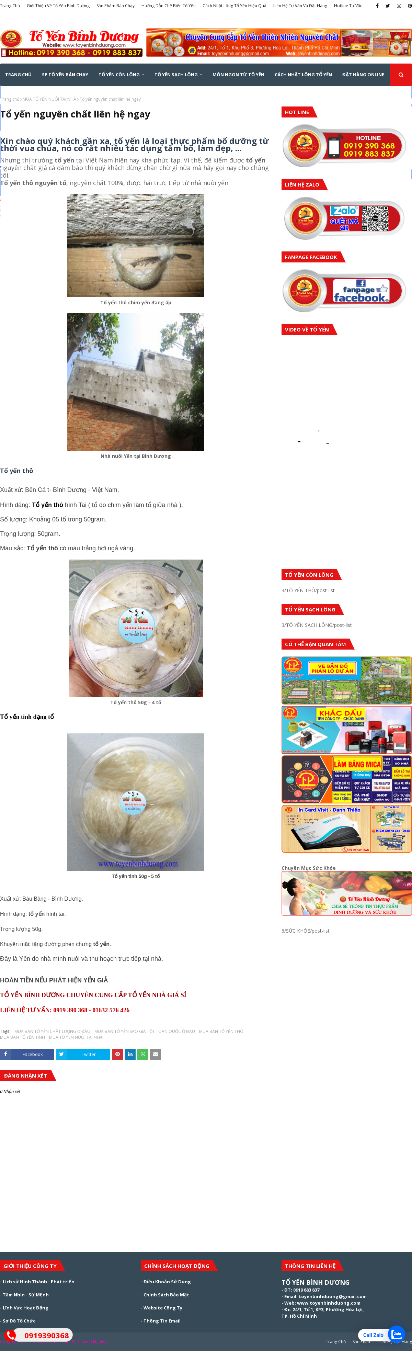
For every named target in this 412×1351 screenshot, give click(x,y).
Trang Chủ (10, 6)
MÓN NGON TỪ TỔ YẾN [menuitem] (238, 74)
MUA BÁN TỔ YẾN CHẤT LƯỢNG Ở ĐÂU (52, 1031)
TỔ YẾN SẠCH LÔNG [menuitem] (176, 74)
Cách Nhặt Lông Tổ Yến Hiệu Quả (234, 6)
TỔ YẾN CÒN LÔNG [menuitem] (119, 74)
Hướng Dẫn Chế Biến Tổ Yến (168, 6)
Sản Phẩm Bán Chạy (115, 6)
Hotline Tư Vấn (348, 6)
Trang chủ (9, 99)
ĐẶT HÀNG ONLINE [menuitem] (363, 74)
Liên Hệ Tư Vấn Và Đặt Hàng (300, 6)
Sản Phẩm (362, 1341)
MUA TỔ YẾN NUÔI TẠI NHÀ (49, 99)
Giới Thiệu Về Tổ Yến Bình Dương (58, 6)
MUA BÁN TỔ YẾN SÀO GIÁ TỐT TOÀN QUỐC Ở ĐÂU (144, 1031)
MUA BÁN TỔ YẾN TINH (22, 1037)
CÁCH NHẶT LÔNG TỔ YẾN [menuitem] (303, 74)
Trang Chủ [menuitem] (18, 74)
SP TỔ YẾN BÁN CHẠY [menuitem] (65, 74)
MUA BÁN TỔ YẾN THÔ (221, 1031)
